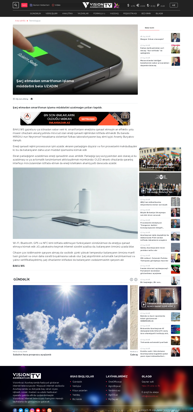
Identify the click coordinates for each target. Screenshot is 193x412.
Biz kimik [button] (146, 13)
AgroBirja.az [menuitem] (114, 383)
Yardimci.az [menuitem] (114, 387)
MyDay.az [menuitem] (113, 396)
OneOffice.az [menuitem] (115, 378)
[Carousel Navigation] (134, 279)
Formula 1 (99, 13)
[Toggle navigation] (16, 5)
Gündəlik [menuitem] (77, 378)
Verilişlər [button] (51, 13)
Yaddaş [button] (114, 13)
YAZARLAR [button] (83, 13)
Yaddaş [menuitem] (76, 391)
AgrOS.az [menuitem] (113, 391)
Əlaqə (159, 13)
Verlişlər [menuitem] (77, 383)
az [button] (173, 5)
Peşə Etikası (130, 13)
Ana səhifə (20, 21)
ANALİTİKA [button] (67, 13)
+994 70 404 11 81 (151, 382)
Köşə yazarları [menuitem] (80, 387)
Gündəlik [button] (35, 13)
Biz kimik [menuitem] (77, 396)
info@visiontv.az (150, 393)
